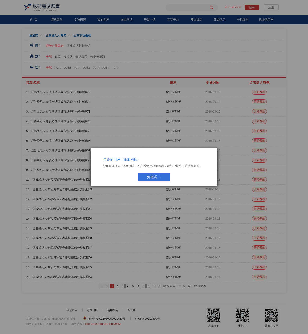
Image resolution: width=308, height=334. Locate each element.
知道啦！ (154, 177)
